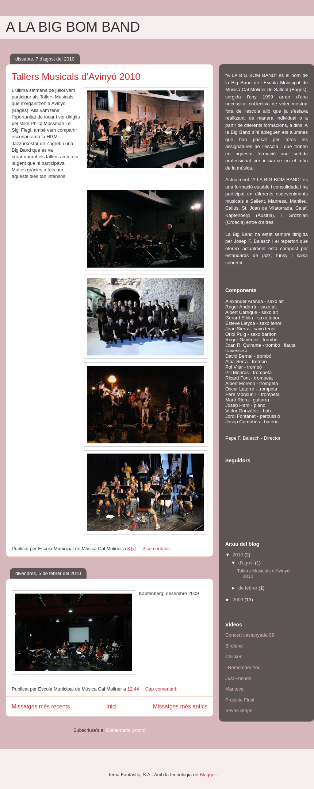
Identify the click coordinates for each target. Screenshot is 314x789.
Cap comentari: (162, 689)
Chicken (233, 656)
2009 (239, 599)
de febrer (248, 588)
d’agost (246, 562)
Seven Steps (238, 710)
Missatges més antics (180, 706)
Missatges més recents (41, 706)
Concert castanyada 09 (249, 635)
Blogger (208, 774)
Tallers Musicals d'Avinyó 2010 (76, 76)
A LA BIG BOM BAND (73, 27)
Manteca (234, 689)
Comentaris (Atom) (126, 730)
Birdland (234, 646)
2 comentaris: (157, 548)
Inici (111, 706)
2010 (239, 554)
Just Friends (238, 678)
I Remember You (243, 667)
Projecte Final (239, 700)
